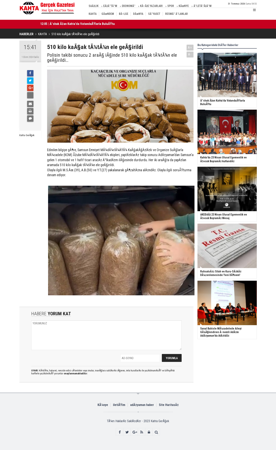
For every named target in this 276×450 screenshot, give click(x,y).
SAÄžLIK (94, 6)
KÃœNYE (184, 6)
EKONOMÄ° (128, 6)
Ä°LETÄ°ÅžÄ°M (202, 6)
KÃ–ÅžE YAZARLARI (151, 6)
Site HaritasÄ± (169, 405)
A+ (190, 47)
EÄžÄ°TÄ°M (110, 6)
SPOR (170, 6)
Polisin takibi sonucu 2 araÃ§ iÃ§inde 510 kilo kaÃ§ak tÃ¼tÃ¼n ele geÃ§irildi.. (112, 58)
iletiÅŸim (119, 405)
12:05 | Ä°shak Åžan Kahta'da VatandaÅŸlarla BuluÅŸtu (77, 24)
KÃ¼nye (103, 405)
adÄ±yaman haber (142, 405)
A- (190, 54)
